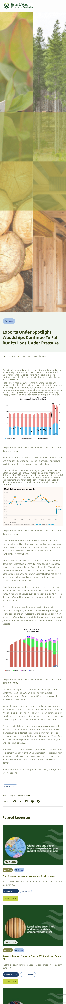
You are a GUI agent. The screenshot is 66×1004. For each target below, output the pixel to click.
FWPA (5, 356)
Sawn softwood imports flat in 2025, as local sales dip (32, 958)
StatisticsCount (10, 787)
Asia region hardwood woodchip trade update (29, 875)
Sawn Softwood (28, 974)
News (14, 356)
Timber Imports (10, 891)
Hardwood (25, 891)
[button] (14, 801)
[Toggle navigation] (60, 6)
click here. (13, 450)
